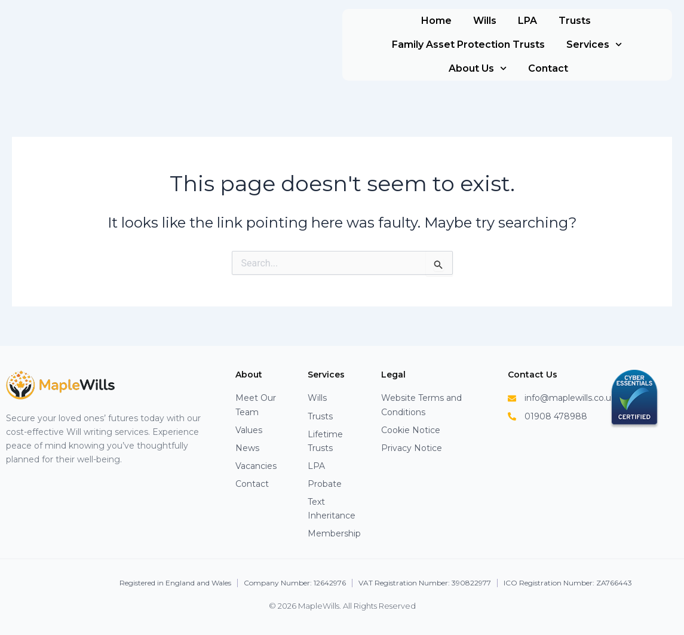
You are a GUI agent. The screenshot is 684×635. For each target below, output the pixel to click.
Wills (484, 20)
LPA (527, 20)
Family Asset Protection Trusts (468, 44)
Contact (548, 68)
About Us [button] (478, 68)
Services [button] (594, 44)
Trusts (575, 20)
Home (436, 20)
